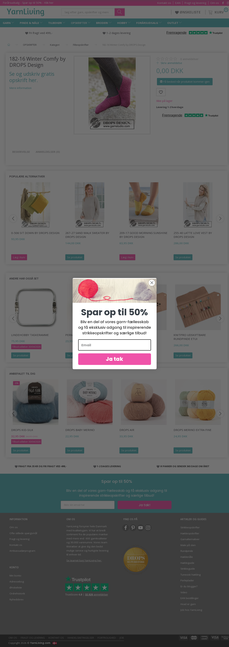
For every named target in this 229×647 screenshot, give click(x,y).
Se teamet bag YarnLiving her (83, 560)
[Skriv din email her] (88, 505)
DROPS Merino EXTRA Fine (192, 430)
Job (122, 637)
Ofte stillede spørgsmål (23, 533)
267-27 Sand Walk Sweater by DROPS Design (87, 235)
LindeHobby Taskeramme (30, 335)
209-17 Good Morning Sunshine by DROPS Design (143, 235)
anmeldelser (189, 59)
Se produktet (74, 257)
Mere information (20, 88)
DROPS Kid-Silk (22, 430)
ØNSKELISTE (188, 12)
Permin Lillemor (78, 335)
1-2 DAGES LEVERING (109, 466)
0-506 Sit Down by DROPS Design (35, 233)
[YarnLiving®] (25, 11)
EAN (177, 3)
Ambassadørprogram (22, 550)
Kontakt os (164, 3)
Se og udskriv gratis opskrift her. (31, 76)
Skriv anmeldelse (171, 63)
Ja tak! (144, 505)
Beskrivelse (21, 152)
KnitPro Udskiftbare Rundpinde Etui (190, 337)
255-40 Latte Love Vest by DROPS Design (193, 235)
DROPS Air (126, 430)
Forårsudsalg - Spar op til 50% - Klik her (28, 2)
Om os (214, 3)
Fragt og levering (195, 3)
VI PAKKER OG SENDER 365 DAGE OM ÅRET (184, 466)
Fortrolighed (107, 637)
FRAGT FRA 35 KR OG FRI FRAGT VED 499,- (42, 466)
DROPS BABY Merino (80, 430)
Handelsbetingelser (81, 637)
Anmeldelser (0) (48, 152)
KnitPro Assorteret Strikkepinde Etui (135, 337)
